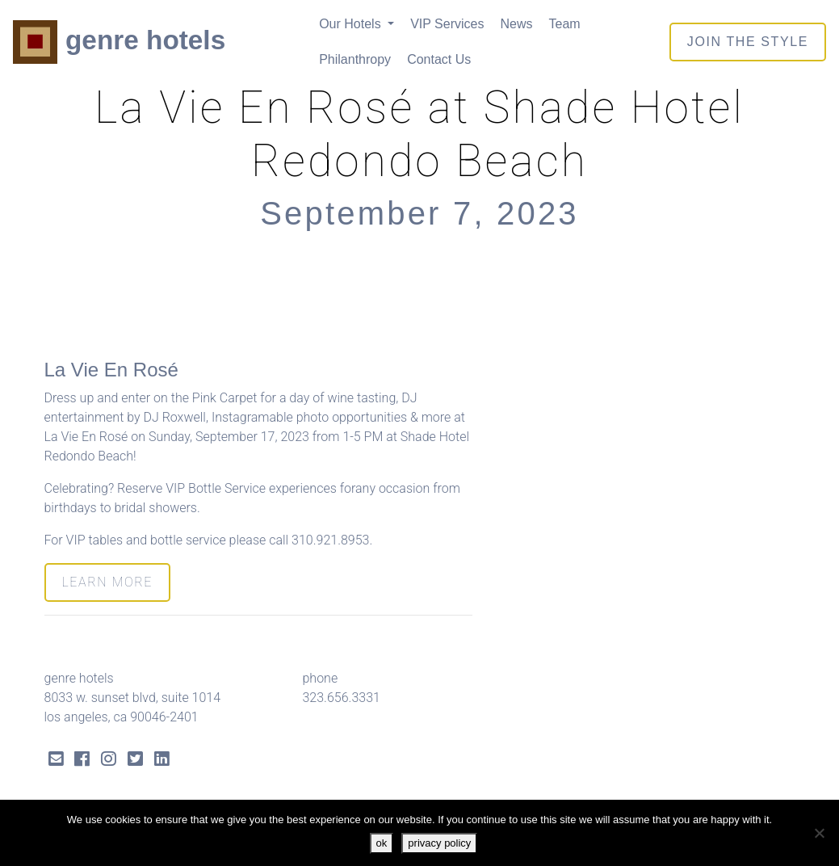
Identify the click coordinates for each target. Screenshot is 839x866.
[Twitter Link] (135, 760)
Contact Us (439, 59)
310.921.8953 (330, 540)
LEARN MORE (107, 582)
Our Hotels (351, 24)
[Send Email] (56, 760)
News (516, 24)
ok (382, 843)
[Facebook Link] (82, 760)
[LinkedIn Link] (162, 760)
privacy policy (439, 843)
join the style (747, 41)
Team (564, 24)
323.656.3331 (341, 697)
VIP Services (447, 24)
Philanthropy (355, 59)
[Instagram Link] (108, 760)
